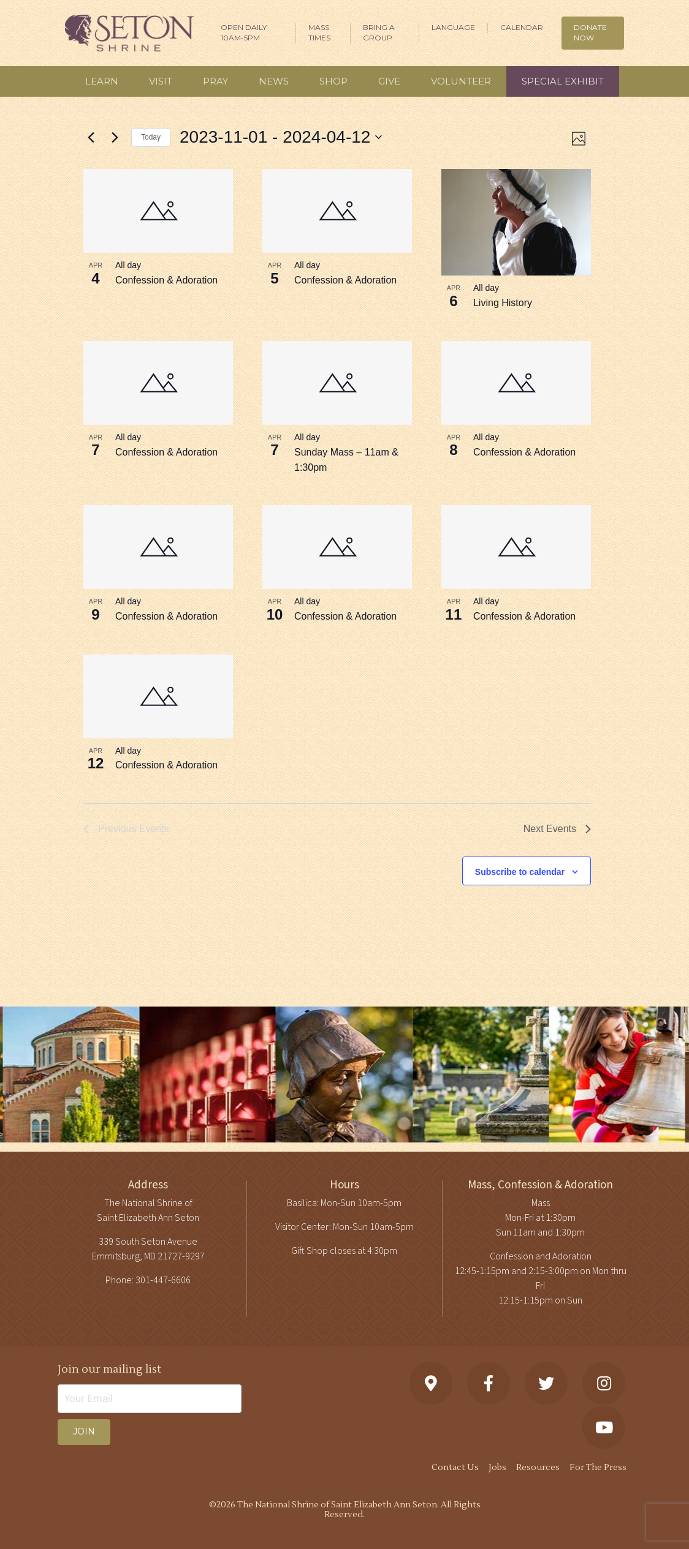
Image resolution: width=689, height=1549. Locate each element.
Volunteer (461, 81)
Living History (502, 303)
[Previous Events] (90, 137)
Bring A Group (379, 32)
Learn (101, 81)
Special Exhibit (563, 81)
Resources (538, 1467)
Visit (160, 81)
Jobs (497, 1467)
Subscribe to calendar (520, 872)
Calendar (521, 27)
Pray (215, 81)
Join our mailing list (109, 1369)
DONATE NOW (590, 32)
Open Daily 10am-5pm (244, 32)
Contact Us (455, 1467)
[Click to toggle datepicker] (281, 137)
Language (453, 27)
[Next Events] (114, 137)
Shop (333, 81)
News (274, 81)
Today (151, 137)
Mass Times (319, 32)
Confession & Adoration (166, 280)
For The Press (597, 1467)
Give (389, 81)
